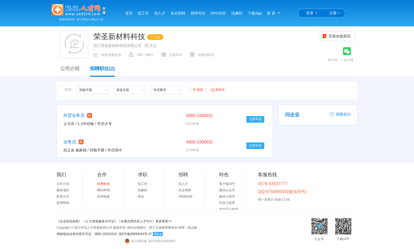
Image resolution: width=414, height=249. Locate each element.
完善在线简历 (336, 36)
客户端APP (227, 184)
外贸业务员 (73, 115)
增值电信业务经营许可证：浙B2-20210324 (87, 234)
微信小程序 (227, 196)
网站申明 (103, 190)
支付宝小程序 (228, 209)
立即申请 (255, 119)
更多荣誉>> (164, 221)
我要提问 (340, 114)
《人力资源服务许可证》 (100, 221)
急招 (195, 89)
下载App (255, 13)
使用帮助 (63, 203)
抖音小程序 (227, 203)
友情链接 (103, 196)
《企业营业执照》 (70, 221)
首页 (129, 13)
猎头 (141, 196)
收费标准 (103, 184)
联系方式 (63, 196)
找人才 (159, 13)
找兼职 (236, 13)
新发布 (215, 89)
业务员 (69, 142)
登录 (309, 13)
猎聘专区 (198, 13)
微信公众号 (227, 190)
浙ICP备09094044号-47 (135, 234)
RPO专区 (218, 13)
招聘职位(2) (102, 71)
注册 (333, 13)
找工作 (143, 13)
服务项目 (63, 190)
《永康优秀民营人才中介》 (136, 221)
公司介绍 (69, 68)
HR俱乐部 (185, 196)
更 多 (271, 13)
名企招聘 (178, 13)
